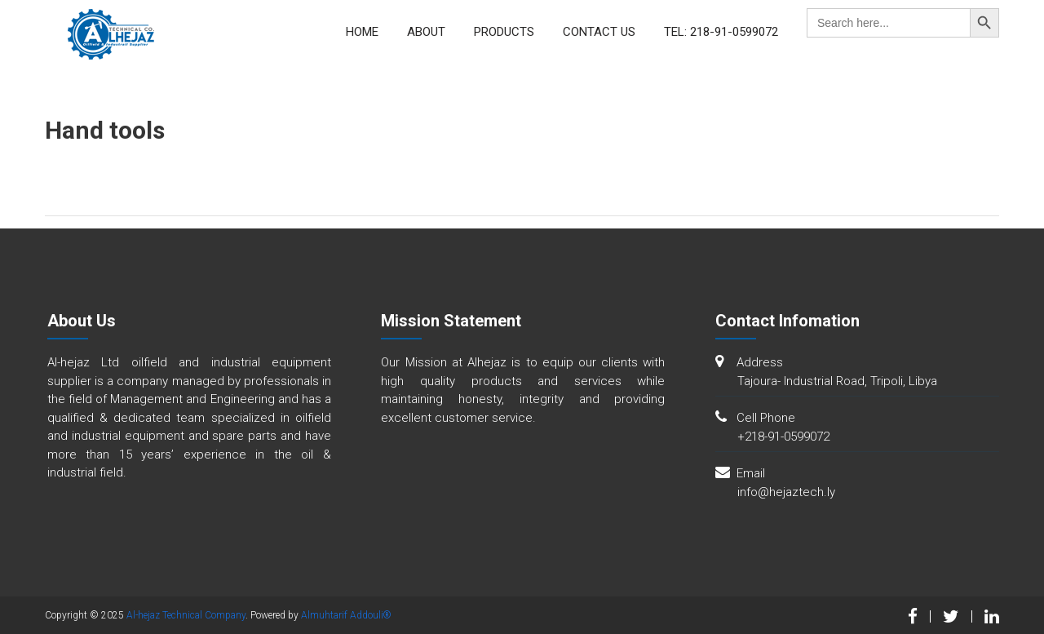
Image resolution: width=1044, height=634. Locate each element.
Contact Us (599, 31)
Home (362, 31)
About (426, 31)
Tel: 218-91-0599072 (721, 31)
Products (504, 31)
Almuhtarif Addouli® (346, 615)
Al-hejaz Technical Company (186, 615)
